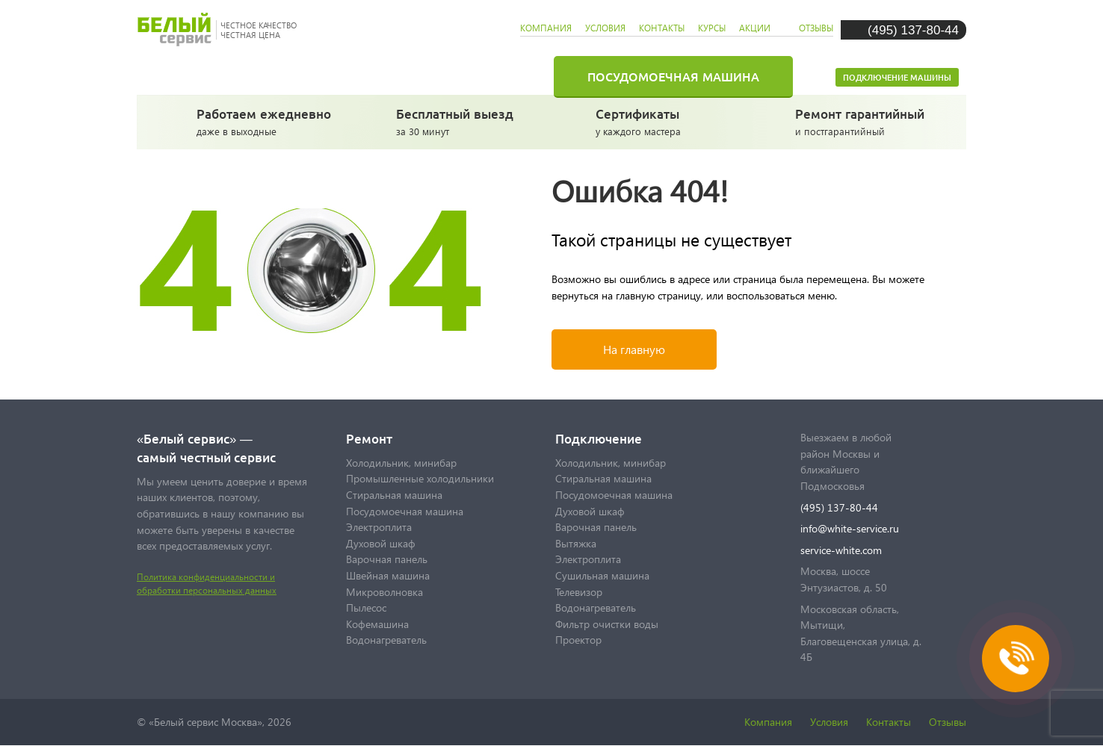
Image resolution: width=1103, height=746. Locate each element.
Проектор (578, 639)
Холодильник (265, 76)
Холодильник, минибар (401, 463)
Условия (829, 722)
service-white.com (841, 550)
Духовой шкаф (380, 543)
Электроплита (379, 527)
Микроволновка (384, 592)
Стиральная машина (450, 76)
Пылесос (366, 607)
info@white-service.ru (849, 528)
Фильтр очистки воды (606, 624)
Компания (768, 722)
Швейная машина (388, 575)
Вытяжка (575, 543)
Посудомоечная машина (672, 76)
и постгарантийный (865, 121)
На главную (634, 349)
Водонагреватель (386, 639)
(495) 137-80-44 (913, 29)
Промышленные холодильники (420, 478)
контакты (662, 28)
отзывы (816, 28)
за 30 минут (466, 121)
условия (605, 28)
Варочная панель (386, 559)
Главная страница (170, 76)
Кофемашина (377, 624)
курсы (712, 28)
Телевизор (578, 592)
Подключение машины (897, 77)
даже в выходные (266, 121)
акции (754, 28)
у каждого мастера (665, 121)
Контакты (888, 722)
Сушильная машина (602, 575)
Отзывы (947, 722)
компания (546, 28)
